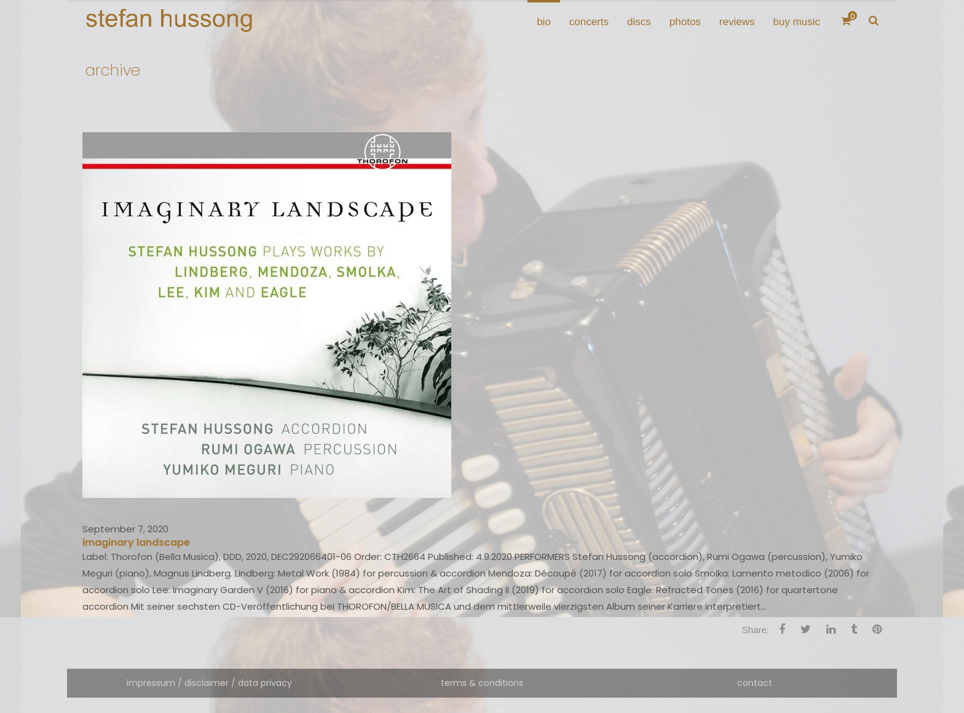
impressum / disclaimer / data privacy (209, 683)
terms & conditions (482, 683)
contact (754, 683)
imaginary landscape (136, 542)
